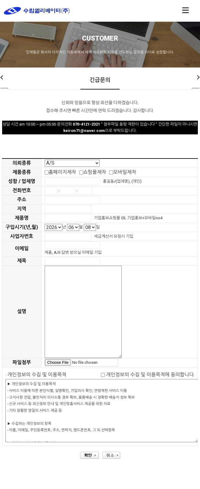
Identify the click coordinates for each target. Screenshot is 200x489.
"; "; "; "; (72, 163)
